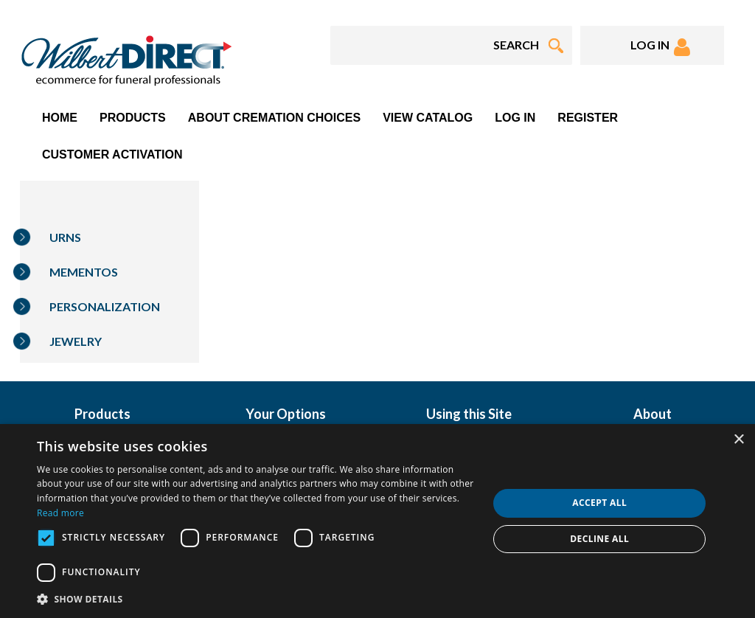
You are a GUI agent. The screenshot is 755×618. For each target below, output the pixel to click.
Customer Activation (112, 154)
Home (59, 117)
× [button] (738, 439)
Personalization (104, 306)
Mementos (83, 272)
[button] (256, 598)
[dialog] (377, 521)
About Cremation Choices (274, 117)
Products (133, 117)
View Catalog (428, 117)
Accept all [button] (599, 502)
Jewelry (75, 341)
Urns (65, 237)
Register (587, 117)
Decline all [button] (599, 538)
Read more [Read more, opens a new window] (60, 513)
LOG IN (660, 47)
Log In (515, 117)
